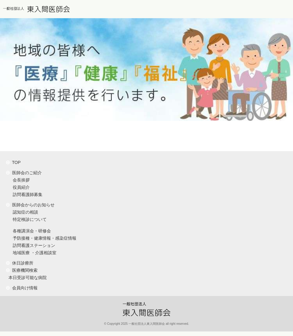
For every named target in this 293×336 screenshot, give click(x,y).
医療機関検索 (22, 270)
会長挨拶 (20, 180)
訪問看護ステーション (32, 245)
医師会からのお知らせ (30, 204)
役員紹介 (20, 187)
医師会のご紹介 (24, 172)
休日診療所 (19, 263)
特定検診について (28, 219)
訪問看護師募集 (26, 194)
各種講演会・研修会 (30, 230)
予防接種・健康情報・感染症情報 (43, 238)
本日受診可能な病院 (26, 277)
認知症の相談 (24, 212)
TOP (13, 162)
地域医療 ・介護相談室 (33, 252)
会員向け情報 (22, 287)
